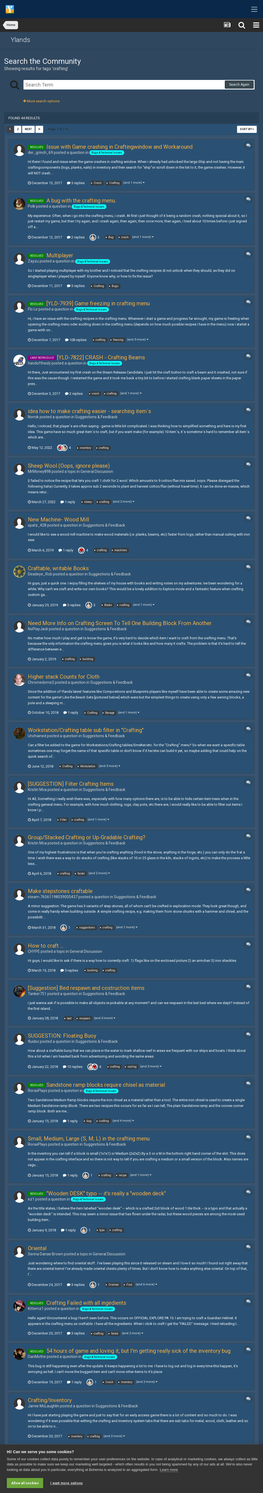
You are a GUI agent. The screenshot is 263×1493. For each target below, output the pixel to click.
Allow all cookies (25, 1483)
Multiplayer (59, 255)
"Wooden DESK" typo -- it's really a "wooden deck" (106, 1193)
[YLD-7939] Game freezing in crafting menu (98, 303)
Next (28, 129)
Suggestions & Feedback (96, 417)
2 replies (76, 237)
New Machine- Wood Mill (58, 519)
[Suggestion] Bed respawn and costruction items (86, 988)
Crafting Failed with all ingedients (86, 1303)
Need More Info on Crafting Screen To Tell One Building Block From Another (120, 623)
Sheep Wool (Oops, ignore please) (69, 465)
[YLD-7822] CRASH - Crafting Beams (101, 357)
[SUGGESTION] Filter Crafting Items (71, 784)
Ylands (20, 40)
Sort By (247, 129)
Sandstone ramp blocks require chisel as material (105, 1085)
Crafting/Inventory (50, 1400)
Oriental (37, 1248)
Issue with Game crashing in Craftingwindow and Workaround (119, 147)
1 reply (67, 502)
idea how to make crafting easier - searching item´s (89, 411)
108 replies (76, 340)
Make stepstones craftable (60, 891)
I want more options (66, 1483)
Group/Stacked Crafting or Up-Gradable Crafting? (86, 837)
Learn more (169, 1470)
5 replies (69, 970)
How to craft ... (45, 945)
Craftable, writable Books (58, 568)
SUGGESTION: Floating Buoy (62, 1035)
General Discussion (97, 471)
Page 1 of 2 (58, 129)
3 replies (76, 183)
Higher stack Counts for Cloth (63, 676)
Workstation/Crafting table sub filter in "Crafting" (86, 730)
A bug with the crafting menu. (81, 200)
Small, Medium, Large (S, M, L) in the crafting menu (89, 1138)
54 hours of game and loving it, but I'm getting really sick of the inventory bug (138, 1351)
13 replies (72, 1067)
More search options (41, 101)
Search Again (239, 84)
